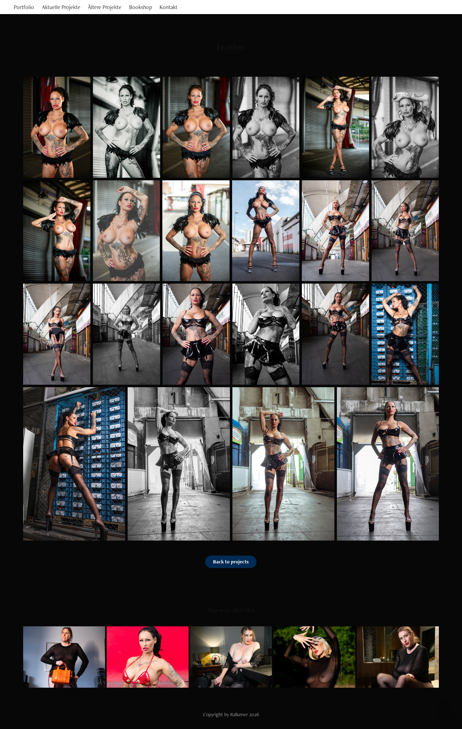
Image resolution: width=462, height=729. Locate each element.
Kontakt (168, 7)
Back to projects (231, 561)
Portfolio (24, 7)
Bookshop (140, 7)
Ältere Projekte (104, 7)
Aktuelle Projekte (61, 7)
